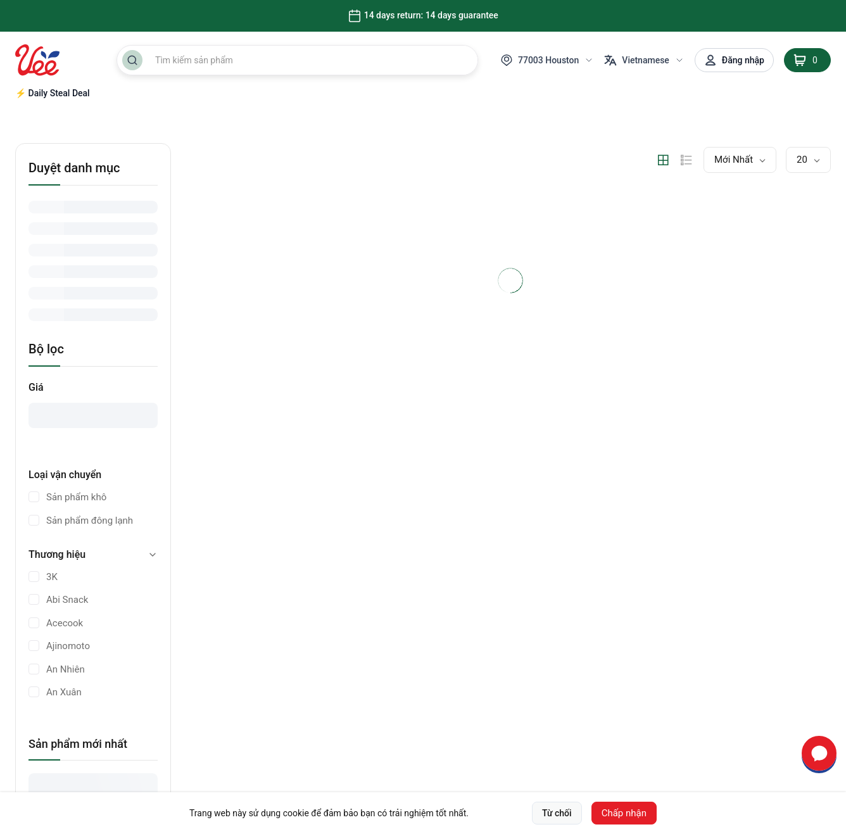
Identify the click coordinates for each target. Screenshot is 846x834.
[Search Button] (132, 60)
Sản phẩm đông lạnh (89, 520)
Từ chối (557, 813)
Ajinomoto (68, 646)
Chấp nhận (624, 813)
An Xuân (64, 692)
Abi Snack (67, 599)
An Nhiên (65, 669)
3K (52, 577)
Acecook (64, 623)
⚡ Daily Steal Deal (52, 93)
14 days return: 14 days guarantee (423, 16)
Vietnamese (644, 60)
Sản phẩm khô (76, 497)
